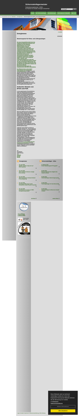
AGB (40, 413)
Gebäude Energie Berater (19, 156)
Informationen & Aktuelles (64, 13)
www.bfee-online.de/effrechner (24, 71)
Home (32, 13)
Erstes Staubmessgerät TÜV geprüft (49, 165)
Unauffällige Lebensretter (21, 214)
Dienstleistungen (52, 13)
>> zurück (60, 31)
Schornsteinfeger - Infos (49, 161)
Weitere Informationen (63, 406)
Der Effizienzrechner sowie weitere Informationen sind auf (24, 69)
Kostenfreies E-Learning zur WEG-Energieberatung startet (26, 190)
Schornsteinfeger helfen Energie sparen (50, 177)
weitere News (56, 198)
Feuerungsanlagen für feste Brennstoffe (50, 183)
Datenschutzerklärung (57, 403)
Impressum (55, 401)
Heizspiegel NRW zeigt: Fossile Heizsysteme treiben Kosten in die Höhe (27, 184)
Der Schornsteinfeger (41, 13)
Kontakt (22, 413)
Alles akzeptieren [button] (63, 410)
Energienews (23, 161)
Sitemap (43, 413)
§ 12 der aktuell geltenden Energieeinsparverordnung (26, 142)
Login (18, 413)
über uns (74, 13)
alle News (33, 198)
